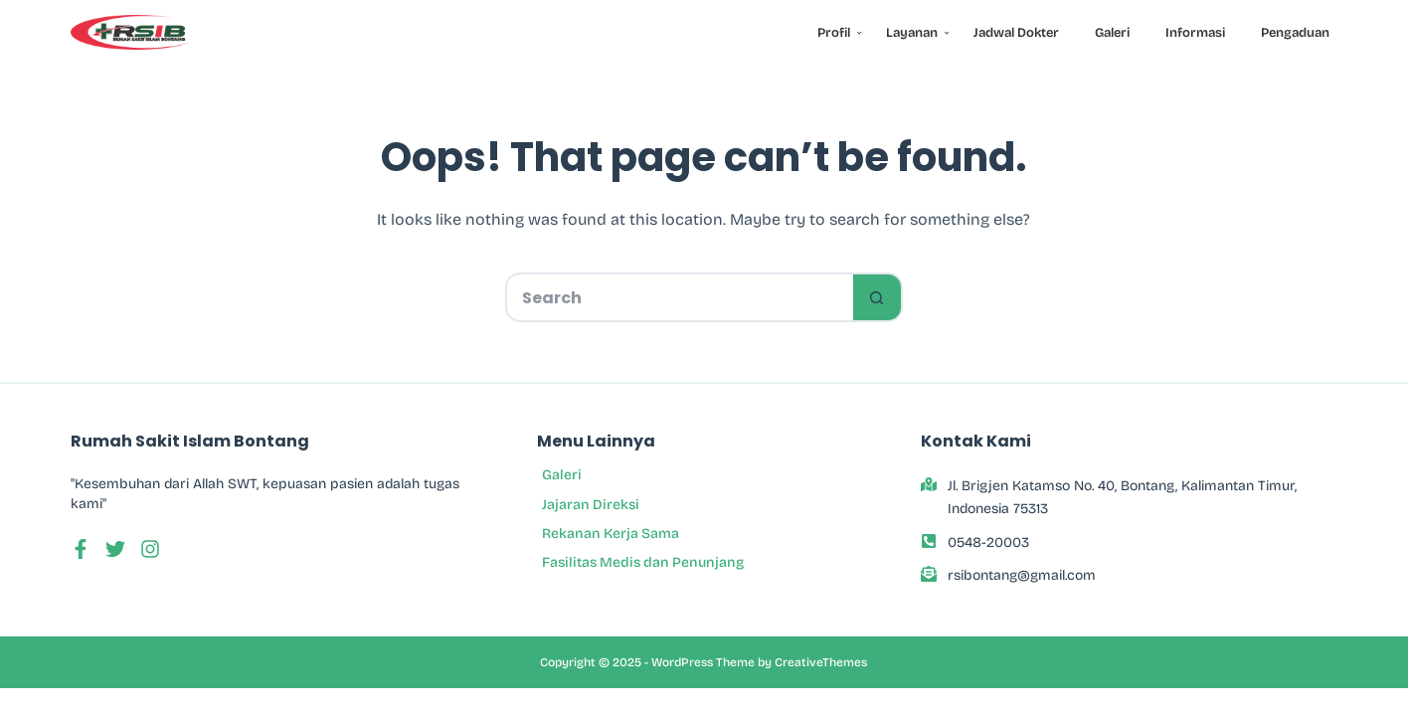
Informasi (1195, 33)
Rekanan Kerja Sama (610, 533)
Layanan (916, 33)
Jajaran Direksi (590, 504)
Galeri (1112, 33)
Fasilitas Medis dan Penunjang (643, 562)
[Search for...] (679, 297)
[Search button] (878, 297)
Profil (837, 33)
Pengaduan (1295, 33)
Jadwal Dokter (1016, 33)
